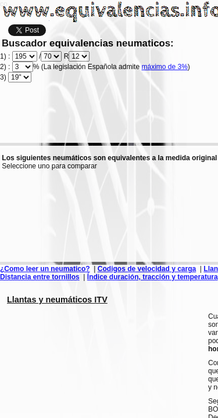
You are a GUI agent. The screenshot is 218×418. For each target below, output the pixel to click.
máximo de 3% (164, 67)
